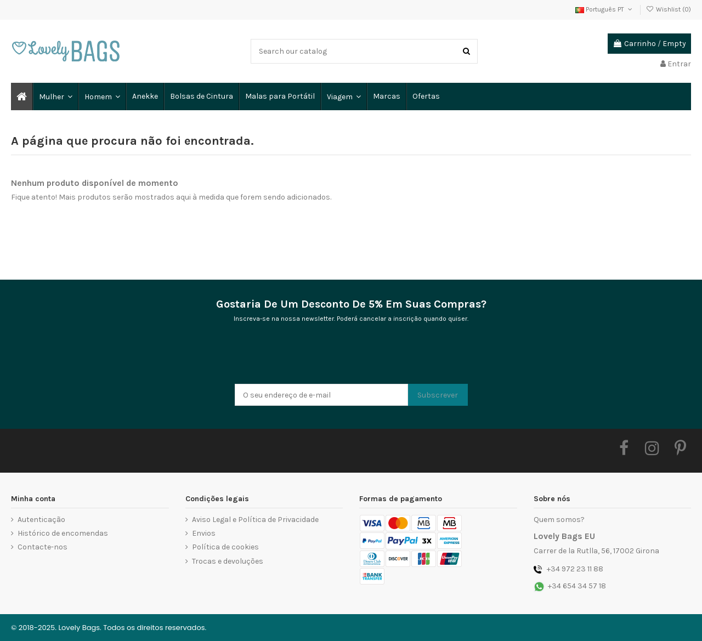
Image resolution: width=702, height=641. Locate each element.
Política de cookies (225, 547)
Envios (204, 533)
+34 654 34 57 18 (577, 586)
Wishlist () (668, 9)
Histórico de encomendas (63, 533)
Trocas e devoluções (227, 561)
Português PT (604, 9)
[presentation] (318, 357)
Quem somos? (559, 519)
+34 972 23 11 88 (575, 569)
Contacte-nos (42, 547)
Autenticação (41, 519)
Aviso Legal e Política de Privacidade (255, 519)
